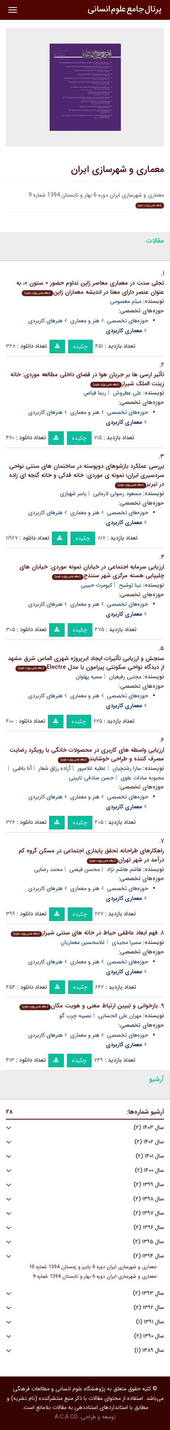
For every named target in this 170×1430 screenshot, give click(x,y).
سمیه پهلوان (89, 676)
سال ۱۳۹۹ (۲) (149, 1185)
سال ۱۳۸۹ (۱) (149, 1350)
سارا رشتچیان (127, 768)
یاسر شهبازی (73, 493)
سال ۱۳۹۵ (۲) (148, 1242)
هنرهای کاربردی (45, 320)
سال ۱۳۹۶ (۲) (149, 1227)
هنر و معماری (84, 320)
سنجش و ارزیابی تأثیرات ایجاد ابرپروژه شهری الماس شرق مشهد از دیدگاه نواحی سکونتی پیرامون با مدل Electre (86, 663)
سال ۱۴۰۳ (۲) (149, 1128)
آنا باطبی (22, 768)
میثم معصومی (125, 301)
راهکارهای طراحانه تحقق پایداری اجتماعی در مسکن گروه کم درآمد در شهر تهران (91, 855)
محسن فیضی (84, 869)
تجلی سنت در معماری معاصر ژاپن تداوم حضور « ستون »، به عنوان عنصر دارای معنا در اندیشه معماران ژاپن (90, 287)
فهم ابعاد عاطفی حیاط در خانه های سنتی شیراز (84, 933)
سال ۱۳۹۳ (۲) (148, 1293)
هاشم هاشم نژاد (124, 869)
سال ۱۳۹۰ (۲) (149, 1336)
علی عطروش (127, 393)
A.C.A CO (66, 1417)
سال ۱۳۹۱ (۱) (150, 1322)
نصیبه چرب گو (75, 1015)
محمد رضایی (48, 869)
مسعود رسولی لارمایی (117, 493)
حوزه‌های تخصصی (127, 320)
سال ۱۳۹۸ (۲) (148, 1199)
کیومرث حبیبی (96, 585)
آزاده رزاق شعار (54, 768)
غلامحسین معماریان (83, 942)
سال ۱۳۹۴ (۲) (148, 1256)
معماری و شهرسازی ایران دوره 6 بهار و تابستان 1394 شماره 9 (94, 1277)
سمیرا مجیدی (126, 942)
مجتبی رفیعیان (125, 676)
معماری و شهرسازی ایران (117, 169)
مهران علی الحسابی (119, 1015)
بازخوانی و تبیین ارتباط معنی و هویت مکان (88, 1006)
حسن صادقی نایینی (91, 777)
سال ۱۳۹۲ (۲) (149, 1308)
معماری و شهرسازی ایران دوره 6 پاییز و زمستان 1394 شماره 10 (92, 1267)
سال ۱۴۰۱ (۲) (150, 1156)
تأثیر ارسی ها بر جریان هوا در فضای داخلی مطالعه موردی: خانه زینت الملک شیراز (87, 379)
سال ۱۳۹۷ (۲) (148, 1213)
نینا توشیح (130, 585)
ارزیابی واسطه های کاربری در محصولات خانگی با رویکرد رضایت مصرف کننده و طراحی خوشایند (87, 754)
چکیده (80, 346)
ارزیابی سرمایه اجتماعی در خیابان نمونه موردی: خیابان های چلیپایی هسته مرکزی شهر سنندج (91, 571)
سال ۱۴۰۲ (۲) (149, 1142)
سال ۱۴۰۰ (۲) (149, 1170)
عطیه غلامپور (91, 768)
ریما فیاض (95, 393)
